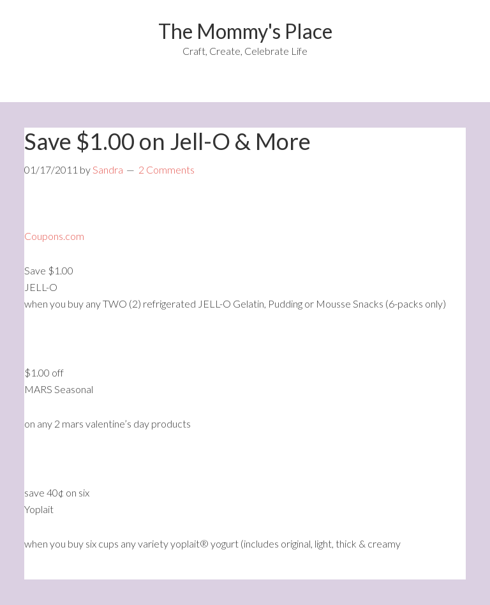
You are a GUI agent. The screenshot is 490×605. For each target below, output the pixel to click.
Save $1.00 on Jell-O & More (167, 141)
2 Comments (166, 169)
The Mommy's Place (245, 31)
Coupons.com (54, 236)
